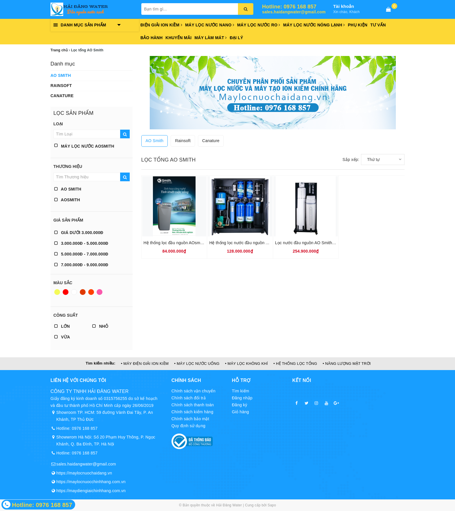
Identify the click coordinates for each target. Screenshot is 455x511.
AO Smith (60, 75)
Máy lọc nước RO (258, 25)
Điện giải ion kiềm (161, 25)
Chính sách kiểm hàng (192, 411)
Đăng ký (239, 405)
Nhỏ (100, 326)
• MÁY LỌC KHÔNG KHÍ (246, 363)
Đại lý (236, 37)
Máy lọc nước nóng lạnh (314, 25)
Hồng (99, 292)
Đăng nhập (242, 398)
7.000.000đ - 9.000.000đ (81, 264)
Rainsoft (61, 85)
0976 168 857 (85, 428)
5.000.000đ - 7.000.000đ (81, 254)
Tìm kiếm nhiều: (100, 363)
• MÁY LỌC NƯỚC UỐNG (196, 363)
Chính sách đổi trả (188, 398)
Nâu (83, 292)
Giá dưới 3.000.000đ (78, 232)
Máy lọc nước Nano (209, 25)
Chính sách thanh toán (192, 405)
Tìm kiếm (240, 391)
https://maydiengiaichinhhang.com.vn (91, 490)
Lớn (62, 326)
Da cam (91, 292)
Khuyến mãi (178, 37)
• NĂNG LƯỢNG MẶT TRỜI (347, 363)
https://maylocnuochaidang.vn (84, 473)
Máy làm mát (210, 37)
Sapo (272, 505)
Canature (62, 95)
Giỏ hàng (240, 411)
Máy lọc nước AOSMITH (84, 146)
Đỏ (65, 292)
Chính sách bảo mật (190, 418)
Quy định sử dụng (188, 425)
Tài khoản (343, 6)
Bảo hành (151, 37)
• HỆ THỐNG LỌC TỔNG (295, 363)
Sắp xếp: (350, 159)
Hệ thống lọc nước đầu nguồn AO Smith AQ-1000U (256, 242)
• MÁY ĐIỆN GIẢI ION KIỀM (145, 363)
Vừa (62, 337)
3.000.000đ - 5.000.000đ (81, 243)
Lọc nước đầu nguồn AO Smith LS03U (310, 242)
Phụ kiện (357, 25)
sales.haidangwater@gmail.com (294, 12)
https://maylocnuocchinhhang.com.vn (91, 481)
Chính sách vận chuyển (193, 391)
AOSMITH (67, 199)
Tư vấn (378, 25)
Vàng (57, 292)
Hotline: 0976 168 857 (289, 7)
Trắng (74, 292)
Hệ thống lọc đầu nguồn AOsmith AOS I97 (182, 242)
